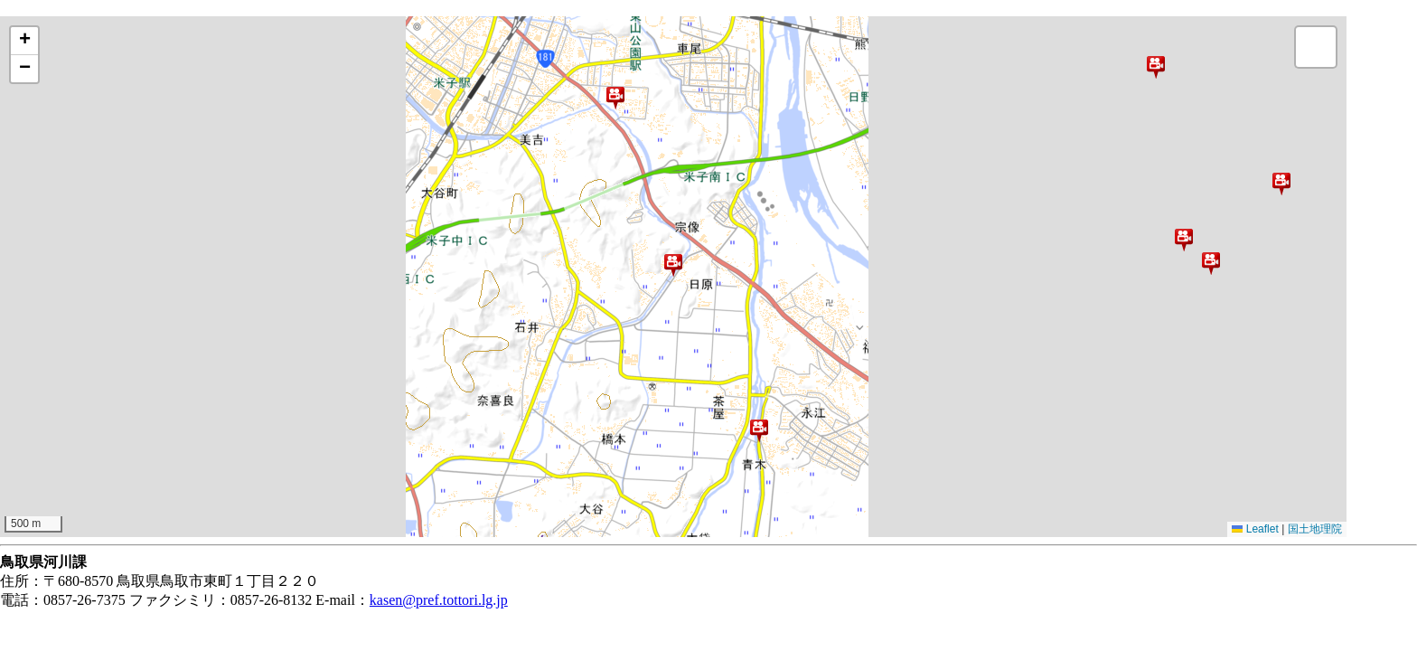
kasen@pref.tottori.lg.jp (439, 600)
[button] (1156, 67)
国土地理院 (1315, 529)
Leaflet (1255, 529)
